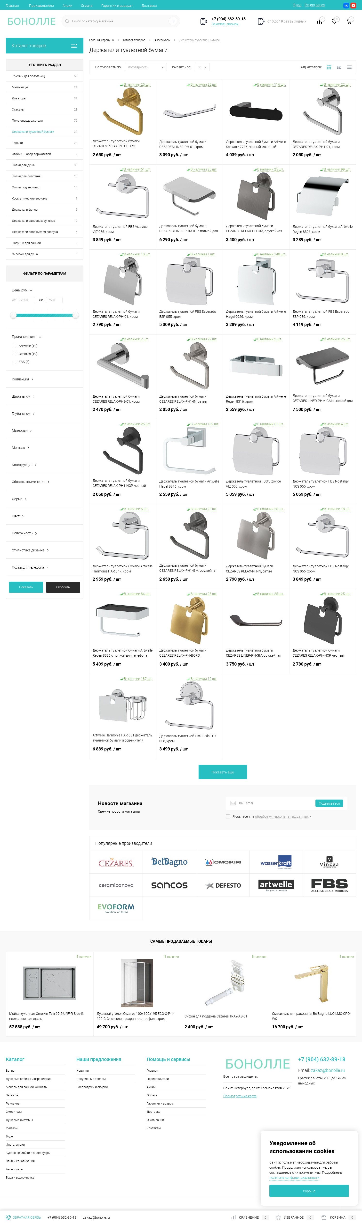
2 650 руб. (123, 157)
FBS (24, 362)
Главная (12, 5)
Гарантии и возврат (117, 5)
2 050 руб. (323, 157)
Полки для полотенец (27, 176)
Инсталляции (15, 1144)
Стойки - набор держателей (31, 154)
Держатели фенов (25, 209)
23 (75, 143)
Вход (297, 5)
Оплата (87, 5)
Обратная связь (23, 1217)
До (41, 300)
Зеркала (12, 1095)
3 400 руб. (256, 242)
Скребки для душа (25, 254)
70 (75, 120)
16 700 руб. (287, 1026)
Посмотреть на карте (240, 1096)
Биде (9, 1136)
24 (75, 87)
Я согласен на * (272, 816)
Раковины (13, 1103)
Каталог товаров (45, 45)
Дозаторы (19, 98)
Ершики (17, 143)
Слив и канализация (20, 1161)
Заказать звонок (225, 24)
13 (75, 176)
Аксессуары (15, 1169)
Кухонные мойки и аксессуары (28, 1153)
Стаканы (18, 109)
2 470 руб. (123, 412)
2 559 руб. (256, 412)
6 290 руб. (189, 242)
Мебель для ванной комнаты (27, 1087)
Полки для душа (23, 165)
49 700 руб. (112, 1026)
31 (75, 98)
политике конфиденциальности (294, 1177)
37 (75, 132)
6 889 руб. (123, 751)
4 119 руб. (323, 327)
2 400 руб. (199, 1026)
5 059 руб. (256, 497)
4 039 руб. (256, 157)
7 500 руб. (323, 412)
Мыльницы (20, 87)
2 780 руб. (323, 667)
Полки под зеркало (25, 187)
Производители (41, 5)
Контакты (154, 1128)
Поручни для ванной (26, 243)
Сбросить (63, 587)
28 (75, 109)
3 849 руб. (123, 242)
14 (75, 187)
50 (75, 76)
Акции (67, 5)
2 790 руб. (123, 327)
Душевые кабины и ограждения (28, 1079)
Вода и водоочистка (20, 1177)
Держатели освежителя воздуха (35, 232)
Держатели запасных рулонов (33, 221)
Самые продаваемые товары (181, 941)
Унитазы (12, 1128)
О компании (155, 1120)
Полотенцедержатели (27, 120)
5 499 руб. (123, 667)
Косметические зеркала (29, 198)
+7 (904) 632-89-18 (62, 1217)
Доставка (149, 5)
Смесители (14, 1111)
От (14, 300)
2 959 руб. (123, 582)
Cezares (28, 354)
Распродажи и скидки (92, 1087)
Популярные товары (91, 1079)
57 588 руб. (24, 1026)
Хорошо (309, 1191)
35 (75, 165)
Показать (26, 587)
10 (75, 221)
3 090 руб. (189, 157)
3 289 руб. (323, 242)
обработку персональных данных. (282, 816)
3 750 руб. (256, 667)
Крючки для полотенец (28, 76)
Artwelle (28, 346)
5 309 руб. (189, 327)
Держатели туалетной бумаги (33, 132)
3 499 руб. (189, 751)
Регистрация (315, 5)
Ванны (10, 1070)
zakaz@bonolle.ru (328, 1070)
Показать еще (223, 772)
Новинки (82, 1070)
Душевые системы (19, 1120)
